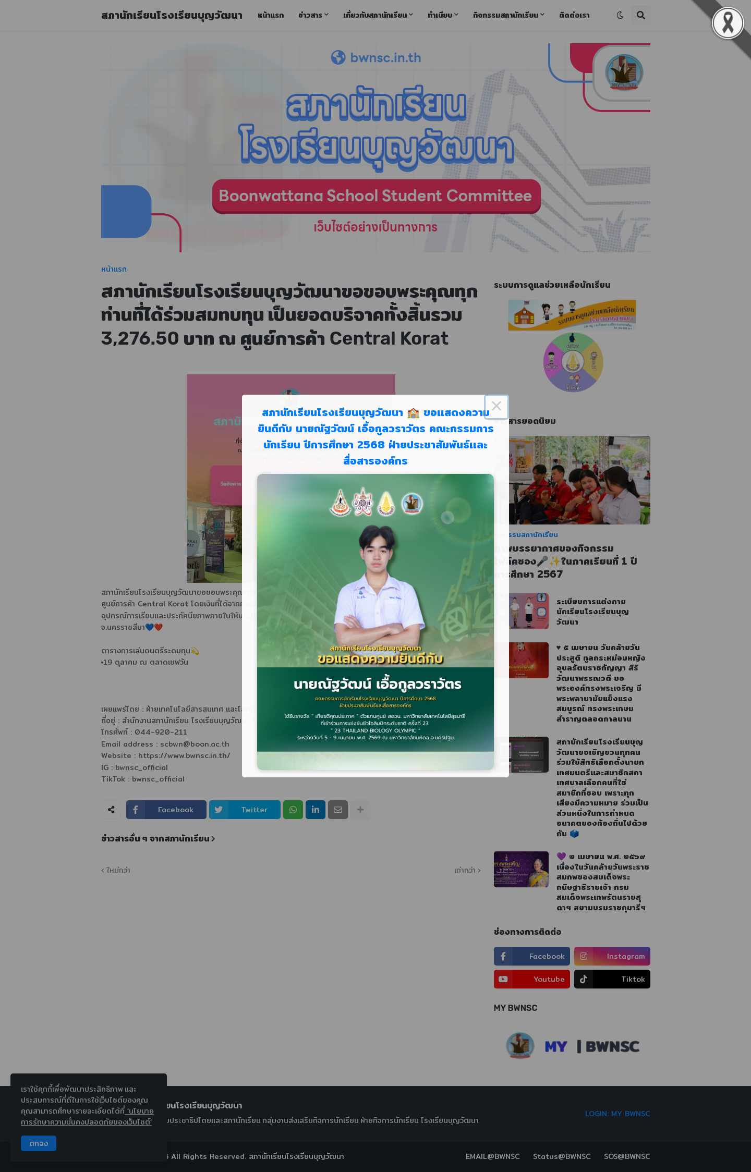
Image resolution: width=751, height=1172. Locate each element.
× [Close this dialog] (496, 407)
